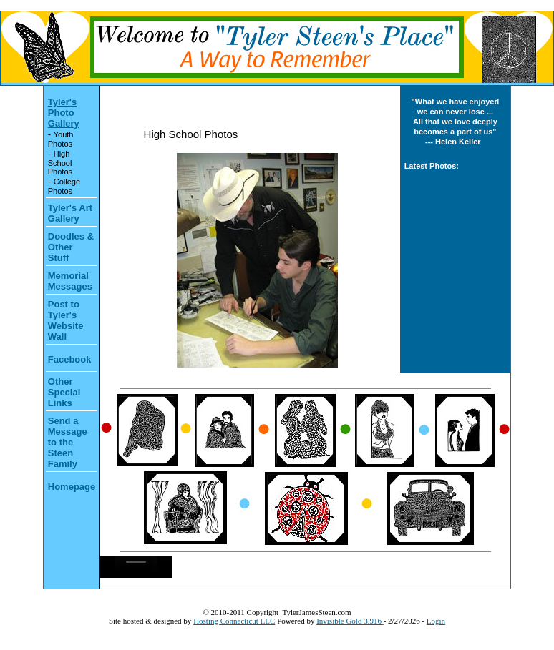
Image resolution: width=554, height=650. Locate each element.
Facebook (70, 359)
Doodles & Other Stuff (71, 247)
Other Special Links (64, 392)
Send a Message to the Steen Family (67, 442)
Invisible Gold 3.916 (350, 620)
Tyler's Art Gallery (70, 213)
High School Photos (60, 162)
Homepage (71, 486)
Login (436, 620)
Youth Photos (61, 139)
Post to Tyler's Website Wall (66, 320)
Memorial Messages (70, 281)
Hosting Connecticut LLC (234, 620)
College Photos (64, 186)
